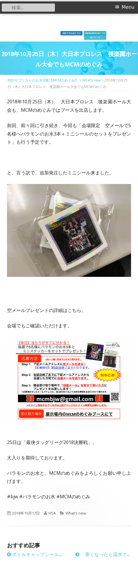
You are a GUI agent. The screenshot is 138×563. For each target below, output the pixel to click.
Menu (128, 7)
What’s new (76, 513)
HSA (52, 513)
